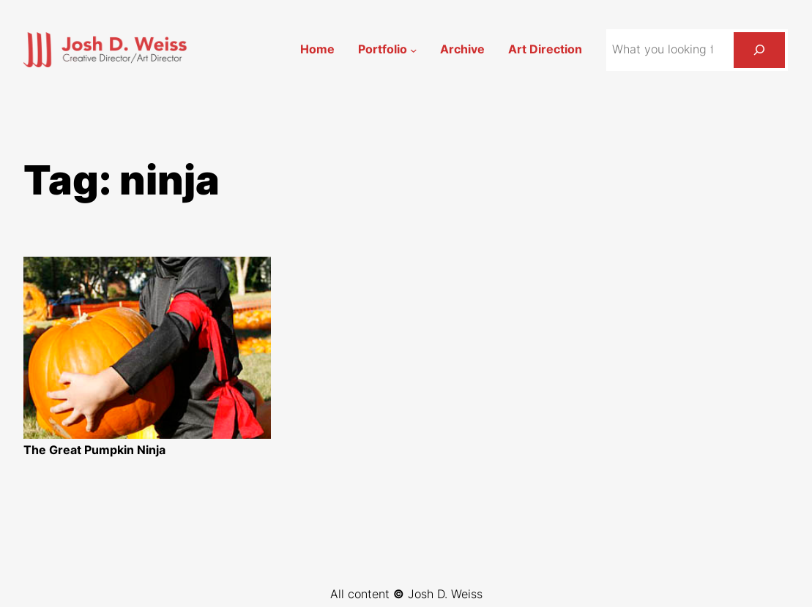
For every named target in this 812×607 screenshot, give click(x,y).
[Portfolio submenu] (413, 49)
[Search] (759, 50)
